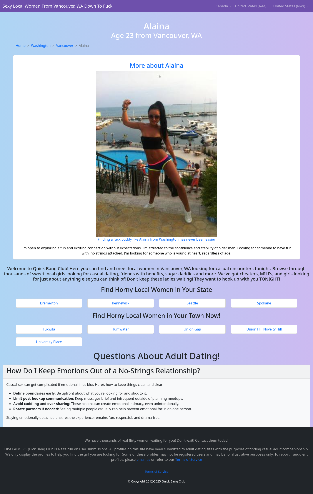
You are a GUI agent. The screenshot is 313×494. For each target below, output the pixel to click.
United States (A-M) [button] (251, 6)
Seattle (192, 303)
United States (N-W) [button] (289, 6)
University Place (49, 341)
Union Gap (192, 329)
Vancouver (64, 45)
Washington (41, 45)
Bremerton (49, 303)
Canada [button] (222, 6)
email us (143, 459)
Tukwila (49, 329)
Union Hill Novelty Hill (264, 329)
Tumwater (120, 329)
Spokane (264, 303)
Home (21, 45)
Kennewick (120, 303)
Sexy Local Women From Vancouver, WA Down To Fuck (57, 6)
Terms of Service (188, 459)
